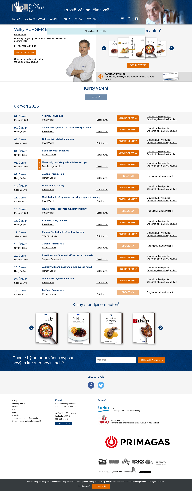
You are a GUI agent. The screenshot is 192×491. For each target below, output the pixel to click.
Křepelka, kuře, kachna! (54, 220)
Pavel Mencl (48, 131)
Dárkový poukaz (35, 19)
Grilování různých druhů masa (58, 139)
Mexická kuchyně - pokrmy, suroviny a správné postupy (71, 197)
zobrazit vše (138, 65)
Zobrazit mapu (63, 423)
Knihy (67, 19)
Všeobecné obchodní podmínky (25, 418)
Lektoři (54, 19)
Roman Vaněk (49, 154)
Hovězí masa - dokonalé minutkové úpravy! (64, 209)
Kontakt (92, 19)
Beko (113, 408)
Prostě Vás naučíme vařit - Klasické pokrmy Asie (67, 255)
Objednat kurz (25, 52)
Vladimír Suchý (49, 236)
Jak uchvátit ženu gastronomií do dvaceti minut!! (67, 267)
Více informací (84, 486)
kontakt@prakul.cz (68, 404)
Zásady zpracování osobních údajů (26, 421)
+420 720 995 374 (69, 406)
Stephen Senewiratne (52, 259)
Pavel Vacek (20, 34)
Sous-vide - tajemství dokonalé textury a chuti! (66, 127)
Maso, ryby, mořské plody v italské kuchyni (64, 162)
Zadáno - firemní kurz (53, 174)
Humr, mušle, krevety (53, 186)
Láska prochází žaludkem (55, 151)
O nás (78, 19)
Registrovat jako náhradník (160, 176)
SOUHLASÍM (101, 486)
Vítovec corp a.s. (117, 420)
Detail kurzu (102, 120)
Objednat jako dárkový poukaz (29, 59)
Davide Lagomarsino (52, 166)
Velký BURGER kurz (33, 29)
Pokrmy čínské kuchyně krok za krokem (63, 232)
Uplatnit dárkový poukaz (26, 62)
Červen (96, 97)
